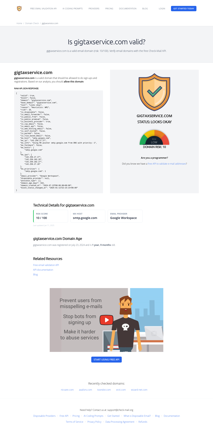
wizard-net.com (139, 389)
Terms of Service (74, 421)
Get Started (113, 415)
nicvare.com (67, 389)
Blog (145, 8)
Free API (64, 415)
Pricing (109, 8)
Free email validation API (43, 8)
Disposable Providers (44, 415)
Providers (94, 8)
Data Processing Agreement (119, 421)
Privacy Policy (94, 421)
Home (19, 23)
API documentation (43, 269)
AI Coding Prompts (73, 8)
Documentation (127, 8)
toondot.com (104, 389)
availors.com (85, 389)
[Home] (19, 8)
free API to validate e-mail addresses (167, 163)
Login (162, 8)
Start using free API (106, 359)
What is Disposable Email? (137, 415)
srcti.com (121, 389)
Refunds (142, 421)
